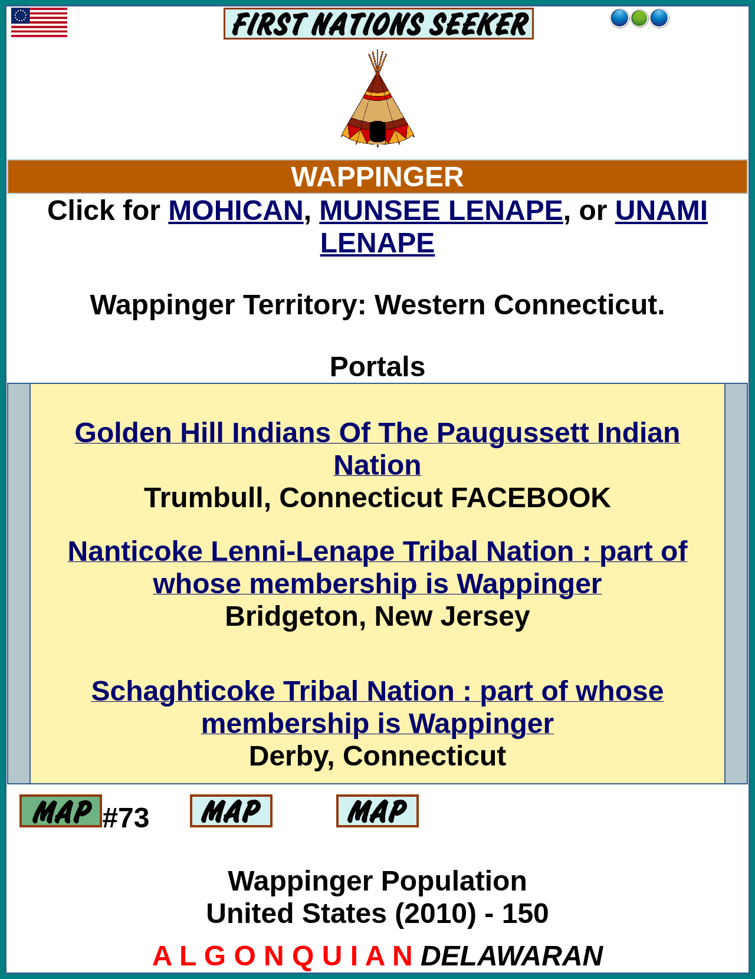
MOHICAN (235, 210)
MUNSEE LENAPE (441, 210)
